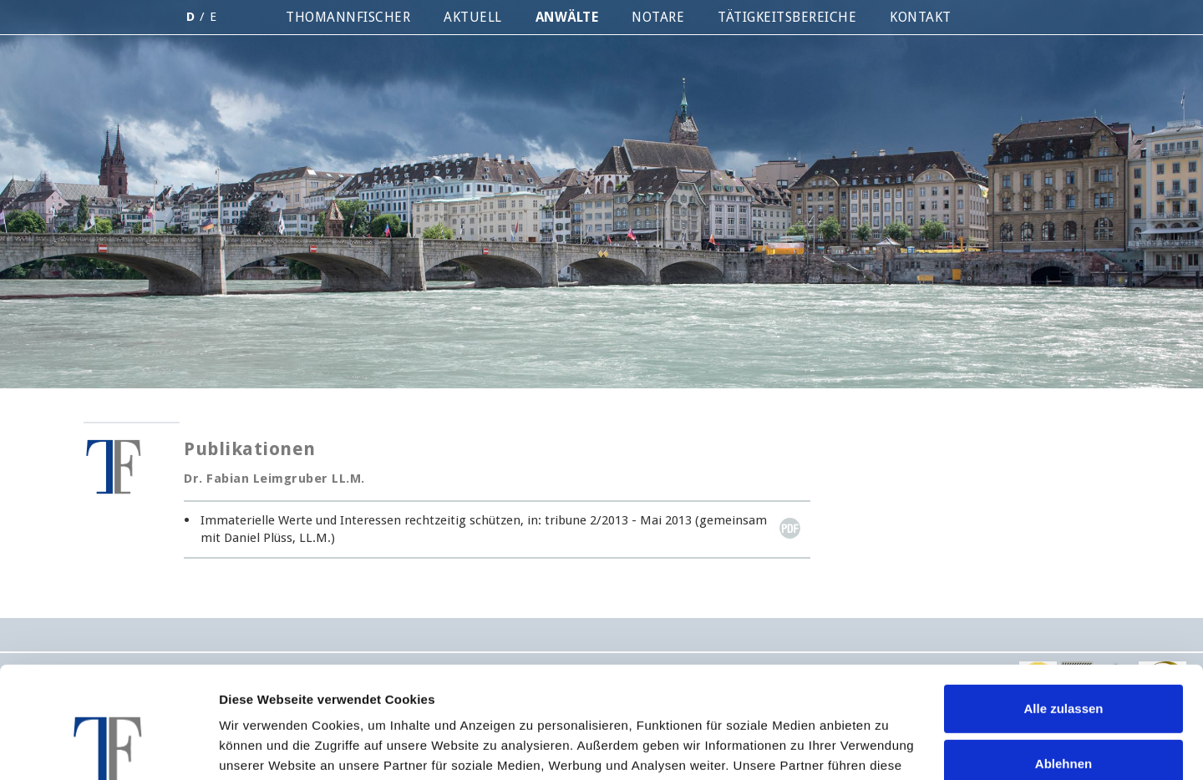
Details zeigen (261, 747)
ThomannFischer (348, 17)
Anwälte (567, 17)
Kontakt (921, 17)
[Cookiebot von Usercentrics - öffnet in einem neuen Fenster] (108, 747)
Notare (658, 17)
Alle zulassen (1063, 604)
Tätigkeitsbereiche (787, 17)
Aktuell (473, 17)
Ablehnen (1063, 658)
